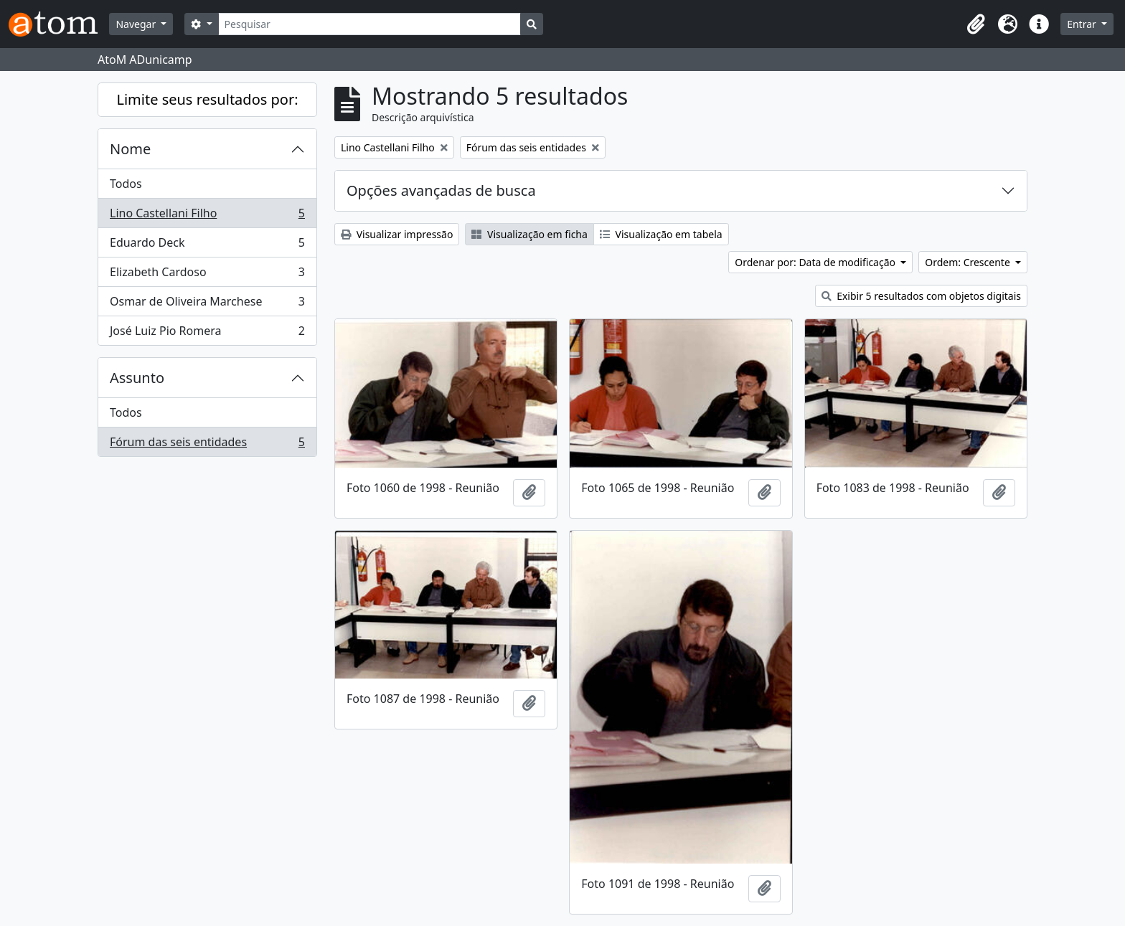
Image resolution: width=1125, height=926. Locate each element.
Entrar (1082, 24)
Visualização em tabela (661, 234)
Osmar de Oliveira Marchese (207, 304)
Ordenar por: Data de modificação (816, 262)
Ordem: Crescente (968, 262)
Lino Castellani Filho (207, 216)
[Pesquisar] (370, 24)
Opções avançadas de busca (441, 190)
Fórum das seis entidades (207, 444)
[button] (976, 24)
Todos (126, 184)
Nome (130, 149)
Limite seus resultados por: (207, 99)
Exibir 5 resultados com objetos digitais (921, 296)
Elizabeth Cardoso (207, 275)
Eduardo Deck (207, 246)
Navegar (137, 24)
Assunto (137, 377)
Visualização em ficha (529, 234)
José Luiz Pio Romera (207, 333)
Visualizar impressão (397, 234)
